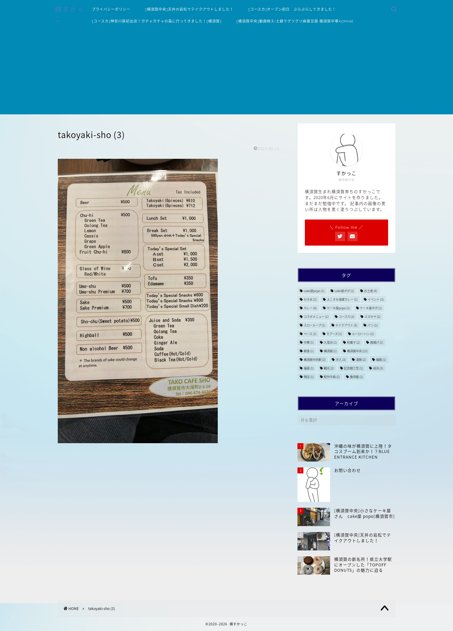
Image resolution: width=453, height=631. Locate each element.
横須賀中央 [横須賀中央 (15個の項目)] (357, 351)
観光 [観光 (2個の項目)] (329, 368)
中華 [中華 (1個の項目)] (309, 342)
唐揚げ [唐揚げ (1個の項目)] (376, 342)
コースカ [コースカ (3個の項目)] (346, 316)
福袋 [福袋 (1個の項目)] (309, 368)
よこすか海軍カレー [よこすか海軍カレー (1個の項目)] (342, 299)
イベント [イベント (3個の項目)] (376, 299)
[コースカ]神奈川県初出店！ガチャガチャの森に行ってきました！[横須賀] (157, 21)
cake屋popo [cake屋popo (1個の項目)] (314, 291)
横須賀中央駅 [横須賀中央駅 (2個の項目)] (315, 359)
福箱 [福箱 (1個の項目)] (381, 359)
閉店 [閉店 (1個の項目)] (309, 376)
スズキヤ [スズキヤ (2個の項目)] (372, 316)
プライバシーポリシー (111, 9)
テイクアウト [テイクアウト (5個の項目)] (346, 325)
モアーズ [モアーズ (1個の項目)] (334, 333)
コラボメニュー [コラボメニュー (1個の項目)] (316, 316)
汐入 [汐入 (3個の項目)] (341, 359)
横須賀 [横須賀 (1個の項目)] (330, 351)
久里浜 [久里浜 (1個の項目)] (330, 342)
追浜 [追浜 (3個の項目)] (378, 368)
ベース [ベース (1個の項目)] (310, 333)
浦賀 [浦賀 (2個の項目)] (361, 359)
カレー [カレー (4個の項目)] (310, 308)
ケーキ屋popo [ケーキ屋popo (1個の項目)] (338, 308)
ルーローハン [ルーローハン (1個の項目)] (363, 333)
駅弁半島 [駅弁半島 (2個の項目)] (332, 376)
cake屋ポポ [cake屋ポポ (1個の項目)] (344, 291)
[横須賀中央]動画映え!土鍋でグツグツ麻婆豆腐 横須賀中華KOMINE (295, 21)
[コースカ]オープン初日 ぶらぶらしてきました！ (292, 9)
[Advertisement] (226, 72)
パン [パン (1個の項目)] (372, 325)
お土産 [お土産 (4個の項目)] (370, 291)
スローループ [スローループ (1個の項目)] (314, 325)
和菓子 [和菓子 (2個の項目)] (353, 342)
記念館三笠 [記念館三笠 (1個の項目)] (353, 368)
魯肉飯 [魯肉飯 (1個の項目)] (356, 376)
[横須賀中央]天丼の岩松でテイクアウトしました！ (189, 9)
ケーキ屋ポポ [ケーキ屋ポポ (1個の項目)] (371, 308)
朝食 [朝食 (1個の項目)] (309, 351)
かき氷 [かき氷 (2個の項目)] (310, 299)
